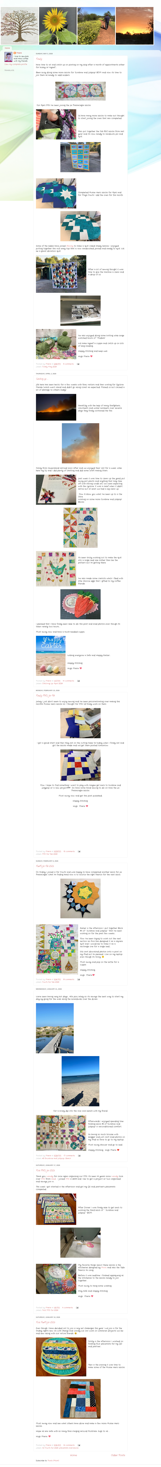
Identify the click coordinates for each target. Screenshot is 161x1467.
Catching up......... (42, 379)
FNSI (43, 1179)
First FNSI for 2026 (50, 1310)
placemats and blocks (68, 1448)
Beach (68, 1158)
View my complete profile (15, 64)
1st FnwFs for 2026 (50, 1448)
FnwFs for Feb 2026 (45, 866)
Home (7, 48)
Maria (19, 53)
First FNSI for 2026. (45, 1171)
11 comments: (68, 1307)
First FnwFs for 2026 (45, 1322)
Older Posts (118, 1455)
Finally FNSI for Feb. (45, 696)
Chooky (69, 246)
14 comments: (69, 681)
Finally (39, 59)
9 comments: (68, 364)
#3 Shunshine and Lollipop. (53, 1158)
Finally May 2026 (49, 367)
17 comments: (70, 1155)
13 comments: (69, 851)
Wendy (50, 1176)
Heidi (53, 1179)
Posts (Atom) (53, 1460)
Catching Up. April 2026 (52, 683)
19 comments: (69, 979)
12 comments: (69, 1445)
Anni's (104, 1267)
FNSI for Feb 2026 (49, 854)
